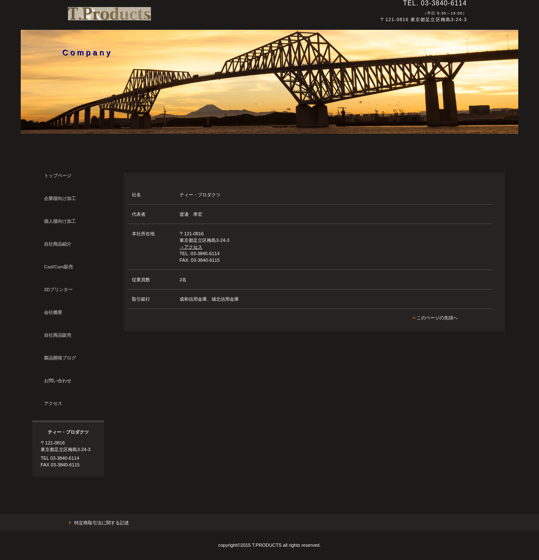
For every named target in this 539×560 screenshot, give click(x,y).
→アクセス (191, 246)
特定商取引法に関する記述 (101, 522)
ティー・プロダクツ (182, 17)
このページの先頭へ (437, 317)
